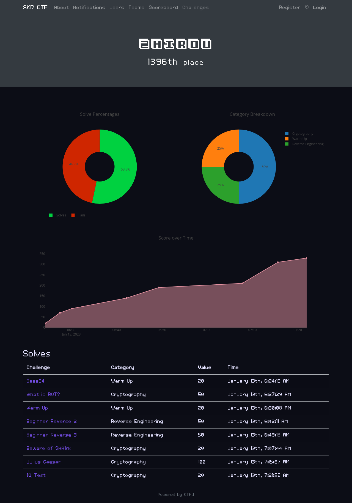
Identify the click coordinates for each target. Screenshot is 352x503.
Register (290, 7)
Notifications (89, 7)
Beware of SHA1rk (49, 448)
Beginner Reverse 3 (52, 435)
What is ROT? (43, 394)
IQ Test (36, 475)
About (61, 7)
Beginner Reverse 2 (52, 421)
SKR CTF (35, 7)
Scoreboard (163, 7)
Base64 (36, 381)
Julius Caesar (44, 461)
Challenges (196, 7)
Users (117, 7)
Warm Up (37, 408)
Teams (137, 7)
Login (319, 7)
